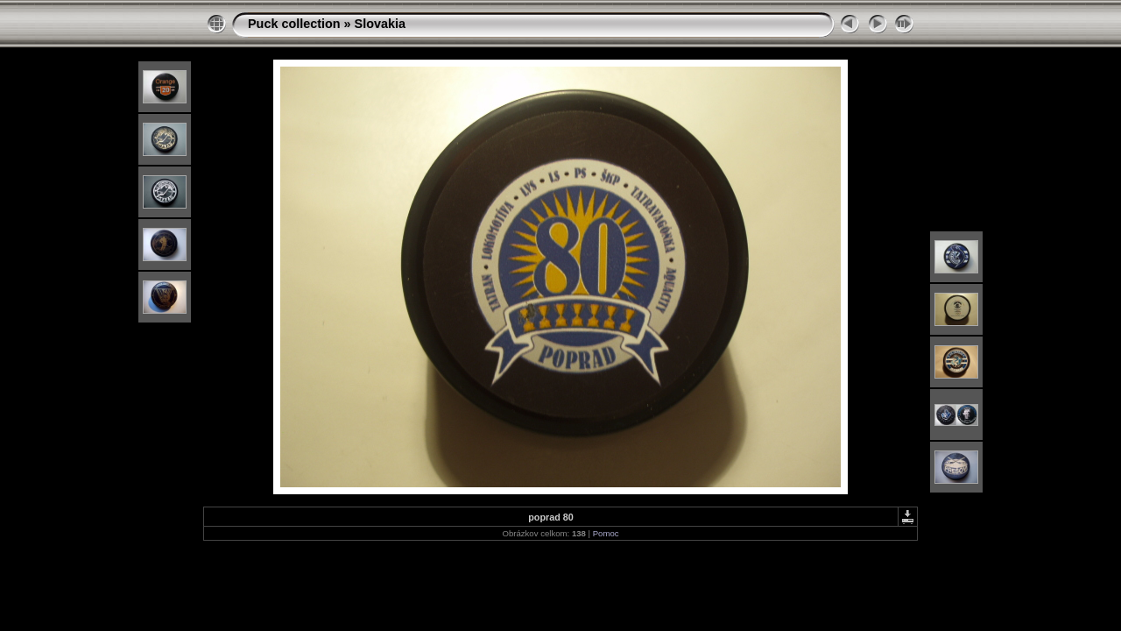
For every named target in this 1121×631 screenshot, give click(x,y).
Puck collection (294, 24)
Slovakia (380, 24)
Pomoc (606, 533)
